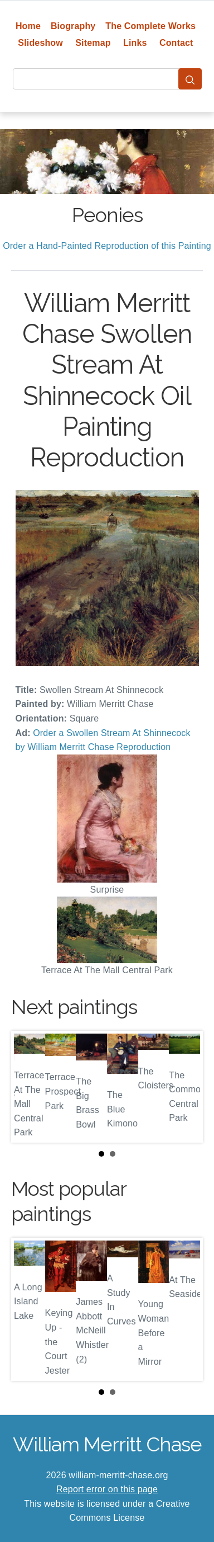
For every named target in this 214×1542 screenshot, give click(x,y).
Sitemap (92, 43)
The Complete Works (150, 26)
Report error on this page (107, 1489)
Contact (176, 43)
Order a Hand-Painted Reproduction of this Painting (107, 246)
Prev (28, 1087)
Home (28, 26)
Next (185, 1087)
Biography (73, 26)
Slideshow (40, 43)
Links (135, 43)
